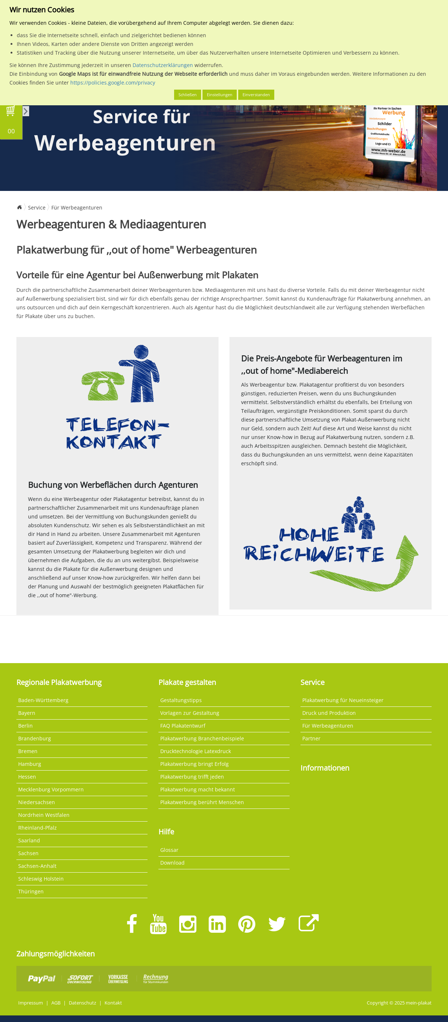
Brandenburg (34, 738)
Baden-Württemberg (43, 700)
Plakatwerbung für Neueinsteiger (343, 700)
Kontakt (113, 1003)
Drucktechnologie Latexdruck (195, 751)
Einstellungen (219, 94)
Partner (311, 738)
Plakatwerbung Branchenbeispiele (202, 738)
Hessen (27, 776)
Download (172, 862)
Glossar (169, 849)
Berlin (25, 725)
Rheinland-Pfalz (37, 827)
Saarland (29, 840)
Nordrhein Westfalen (44, 814)
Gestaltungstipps (181, 700)
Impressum (30, 1003)
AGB (55, 1003)
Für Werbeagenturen (76, 207)
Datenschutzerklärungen (163, 65)
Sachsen (28, 853)
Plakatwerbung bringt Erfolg (194, 763)
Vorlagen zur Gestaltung (189, 712)
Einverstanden (256, 94)
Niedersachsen (36, 802)
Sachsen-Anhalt (37, 865)
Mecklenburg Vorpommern (51, 789)
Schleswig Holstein (41, 878)
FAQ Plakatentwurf (182, 725)
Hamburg (29, 763)
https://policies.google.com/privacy (112, 82)
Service (37, 207)
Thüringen (31, 891)
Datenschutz (82, 1003)
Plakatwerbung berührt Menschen (202, 802)
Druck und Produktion (329, 712)
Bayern (26, 712)
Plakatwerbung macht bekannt (197, 789)
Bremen (28, 751)
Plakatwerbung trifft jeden (192, 776)
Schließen (187, 94)
